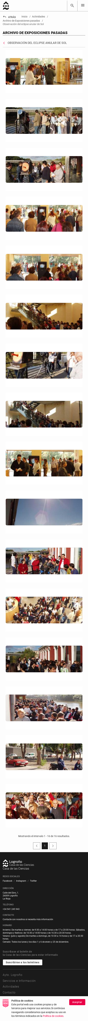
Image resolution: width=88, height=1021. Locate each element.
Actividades (11, 986)
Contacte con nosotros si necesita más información (28, 919)
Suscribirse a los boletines (22, 962)
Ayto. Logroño (12, 975)
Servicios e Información (19, 981)
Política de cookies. (53, 1016)
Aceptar (77, 1002)
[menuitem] (7, 881)
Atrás (9, 17)
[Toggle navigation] (82, 5)
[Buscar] (72, 5)
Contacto (9, 992)
